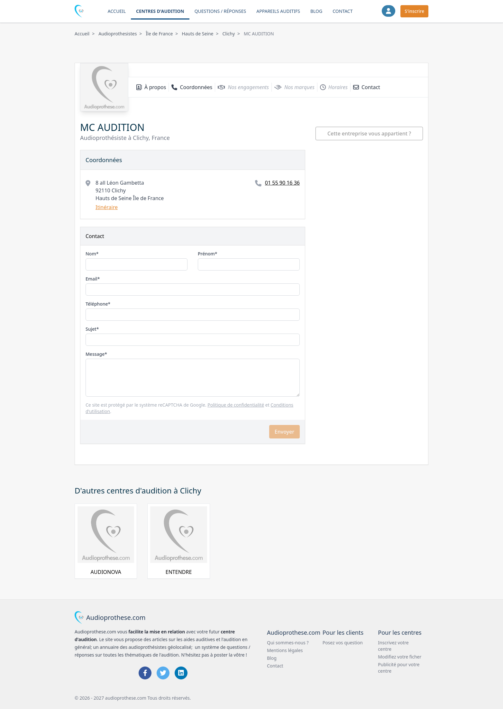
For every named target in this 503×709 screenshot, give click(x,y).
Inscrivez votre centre (393, 646)
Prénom (206, 254)
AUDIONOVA (106, 571)
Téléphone (97, 304)
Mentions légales (285, 650)
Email (91, 279)
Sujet (91, 329)
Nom (91, 254)
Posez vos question (343, 643)
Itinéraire (107, 207)
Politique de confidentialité (235, 405)
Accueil (117, 11)
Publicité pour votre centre (398, 667)
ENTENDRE (179, 571)
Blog (316, 11)
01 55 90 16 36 (282, 182)
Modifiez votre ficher (399, 657)
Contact (342, 11)
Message (95, 354)
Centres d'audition (160, 11)
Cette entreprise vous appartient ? (369, 133)
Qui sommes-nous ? (288, 643)
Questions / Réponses (220, 11)
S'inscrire (414, 11)
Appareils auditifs (278, 11)
